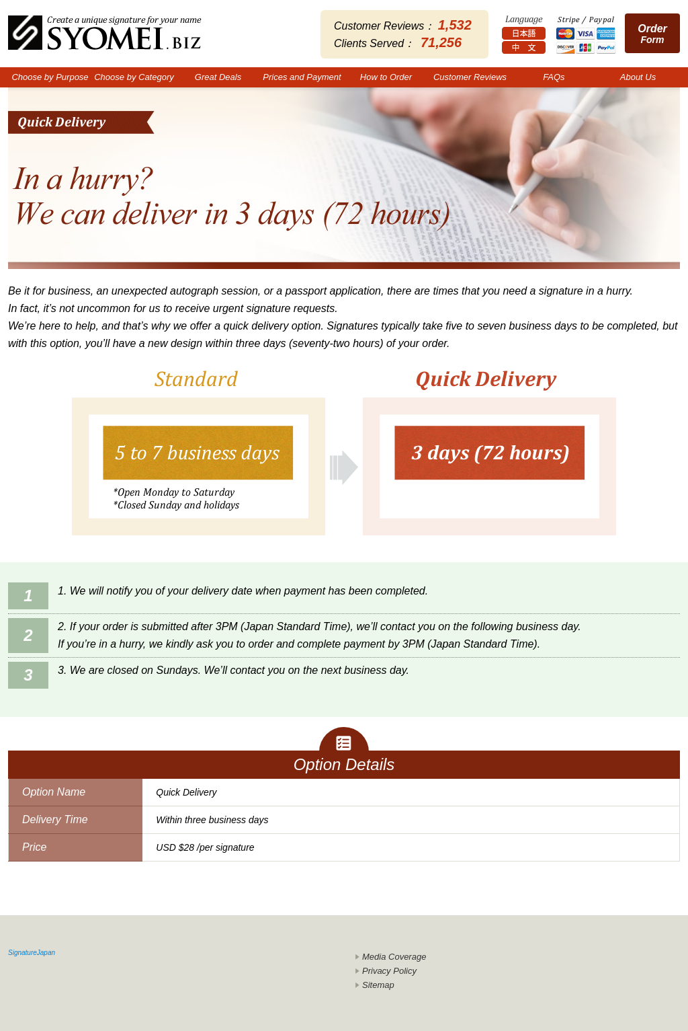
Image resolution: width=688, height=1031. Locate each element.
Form (652, 34)
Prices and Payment (302, 77)
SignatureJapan (31, 952)
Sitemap (378, 985)
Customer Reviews (470, 77)
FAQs (553, 77)
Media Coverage (394, 957)
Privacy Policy (389, 971)
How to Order (386, 77)
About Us (638, 77)
